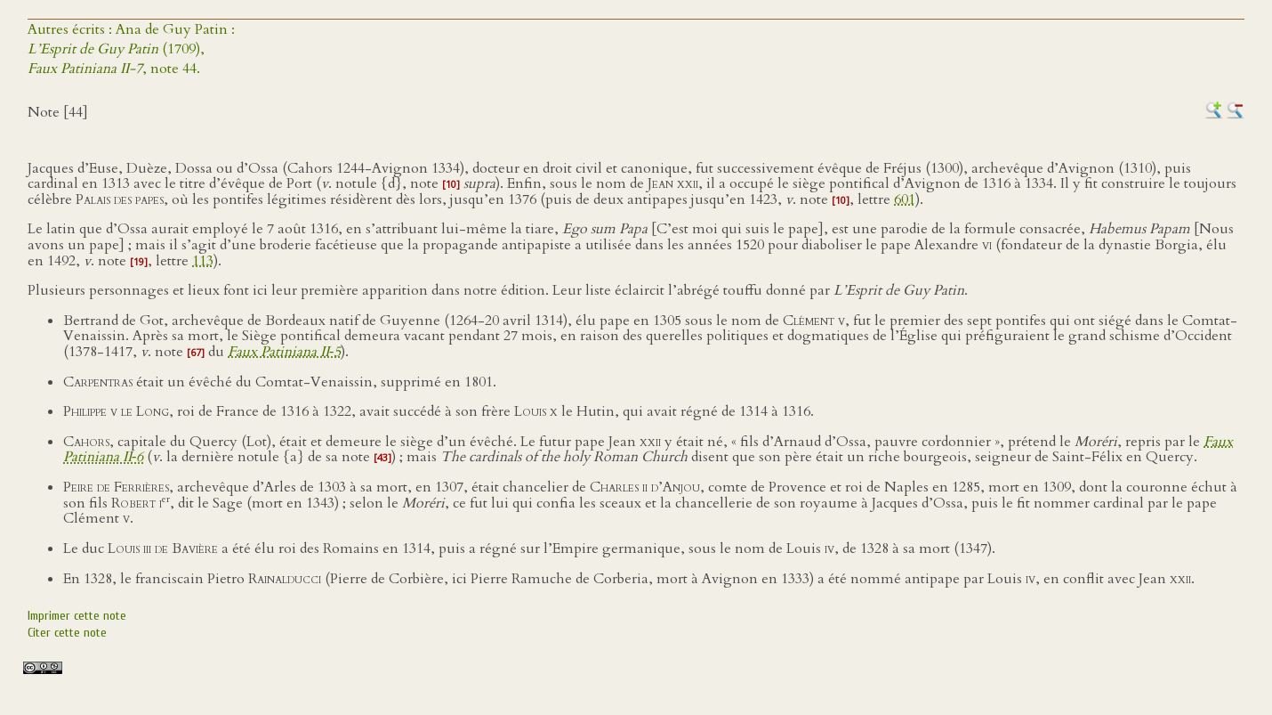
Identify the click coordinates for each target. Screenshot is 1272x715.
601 (904, 199)
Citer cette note (67, 632)
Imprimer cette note (77, 615)
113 (202, 261)
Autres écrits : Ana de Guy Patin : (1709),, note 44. (131, 49)
